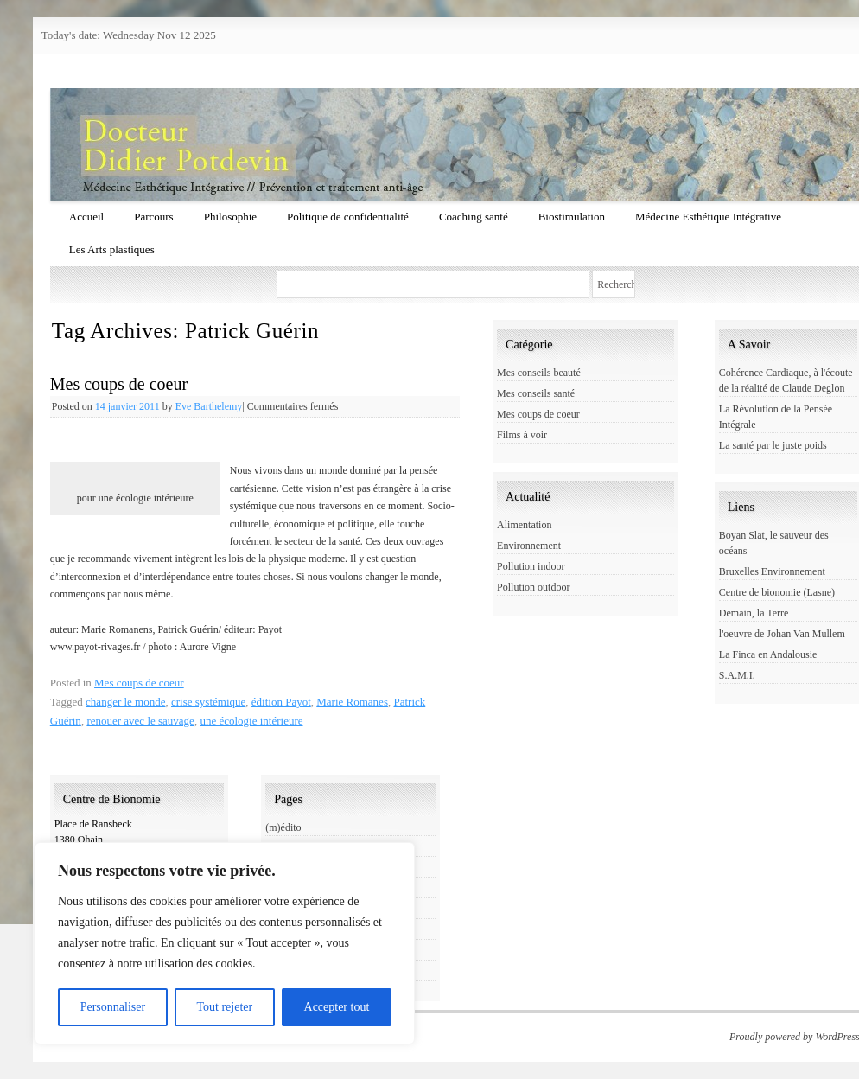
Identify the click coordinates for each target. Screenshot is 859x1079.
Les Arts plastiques (112, 249)
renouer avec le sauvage (140, 720)
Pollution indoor (530, 566)
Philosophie (230, 216)
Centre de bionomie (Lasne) (777, 592)
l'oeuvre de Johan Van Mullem (782, 634)
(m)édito (283, 827)
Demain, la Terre (754, 613)
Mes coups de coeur (119, 383)
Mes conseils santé (536, 393)
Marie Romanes (352, 701)
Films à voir (522, 435)
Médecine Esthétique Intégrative (708, 216)
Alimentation (524, 525)
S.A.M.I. (737, 675)
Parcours (154, 216)
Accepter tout (337, 1006)
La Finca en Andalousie (768, 654)
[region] (225, 943)
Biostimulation (571, 216)
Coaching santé (473, 216)
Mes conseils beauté (539, 373)
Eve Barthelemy (209, 406)
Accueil (86, 216)
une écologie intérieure (251, 720)
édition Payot (281, 701)
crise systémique (208, 701)
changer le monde (125, 701)
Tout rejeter (224, 1006)
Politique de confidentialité (348, 216)
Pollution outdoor (533, 587)
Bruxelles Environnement (772, 571)
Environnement (529, 546)
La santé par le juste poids (773, 445)
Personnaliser (112, 1006)
